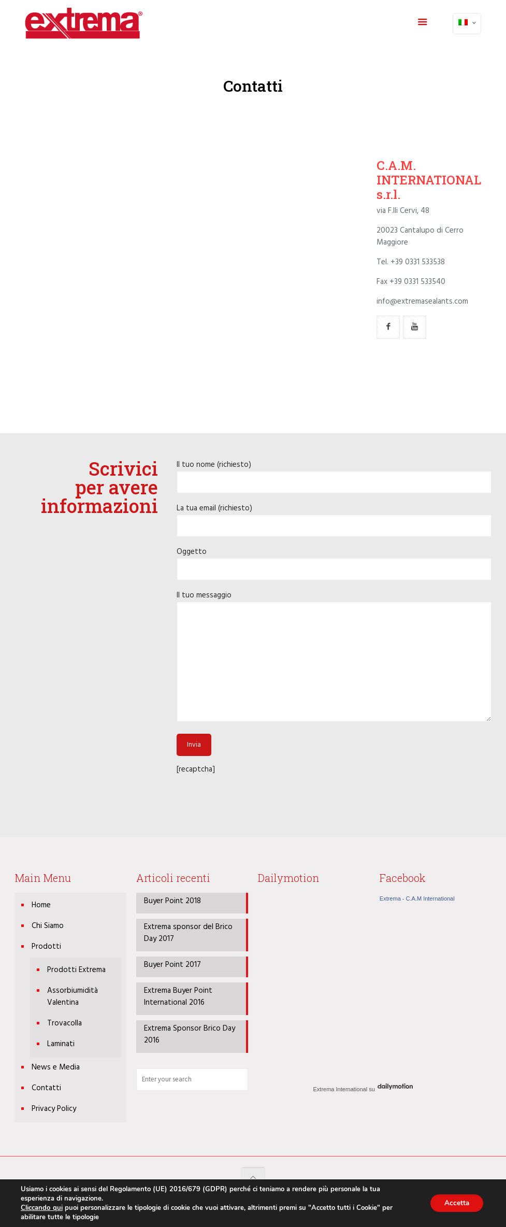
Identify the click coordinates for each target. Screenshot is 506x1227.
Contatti (46, 1088)
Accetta (455, 1203)
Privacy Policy (54, 1109)
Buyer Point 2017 (172, 965)
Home (41, 905)
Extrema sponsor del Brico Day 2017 (188, 933)
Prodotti (46, 946)
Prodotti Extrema (76, 970)
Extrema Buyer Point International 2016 (178, 997)
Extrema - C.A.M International (417, 898)
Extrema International (340, 1089)
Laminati (61, 1044)
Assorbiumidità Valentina (72, 997)
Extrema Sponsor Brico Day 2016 (189, 1035)
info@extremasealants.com (422, 301)
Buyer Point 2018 (172, 901)
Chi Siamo (48, 926)
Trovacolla (64, 1023)
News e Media (56, 1067)
